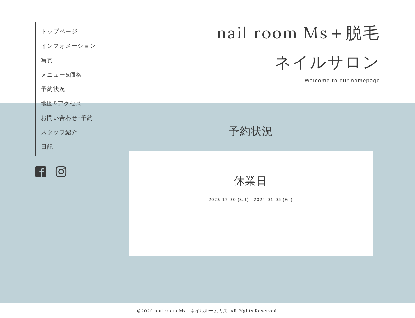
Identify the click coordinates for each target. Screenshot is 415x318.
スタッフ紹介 (59, 132)
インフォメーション (68, 45)
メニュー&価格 (61, 74)
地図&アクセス (61, 103)
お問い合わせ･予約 (67, 117)
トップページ (59, 31)
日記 (47, 146)
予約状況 (53, 88)
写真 (47, 60)
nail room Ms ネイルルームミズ (191, 310)
